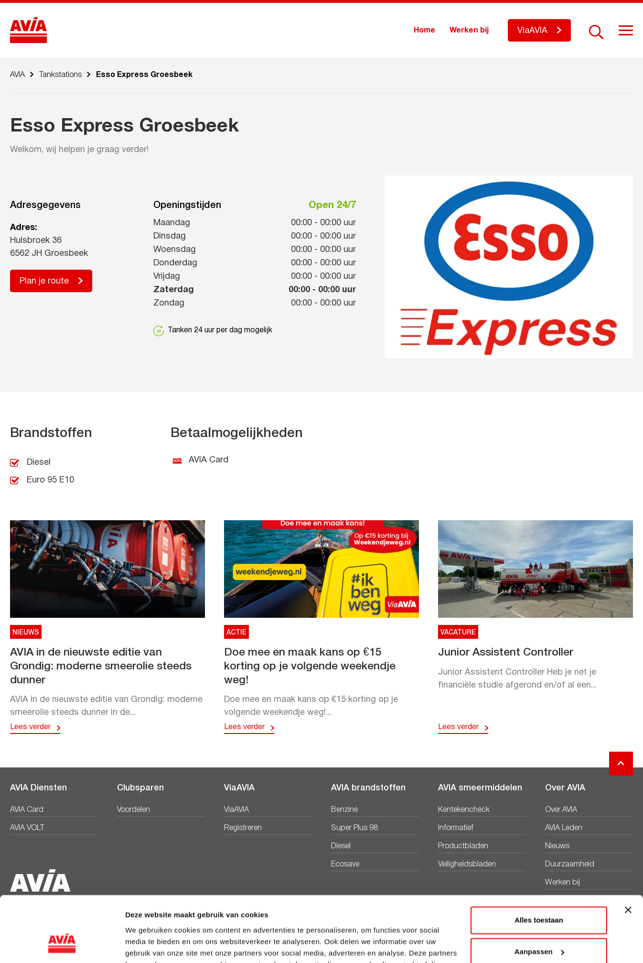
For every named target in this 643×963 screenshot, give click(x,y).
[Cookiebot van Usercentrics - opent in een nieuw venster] (62, 944)
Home (424, 30)
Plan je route (44, 281)
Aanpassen (539, 893)
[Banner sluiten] (628, 852)
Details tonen (148, 944)
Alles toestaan (538, 862)
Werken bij (469, 30)
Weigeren (539, 925)
